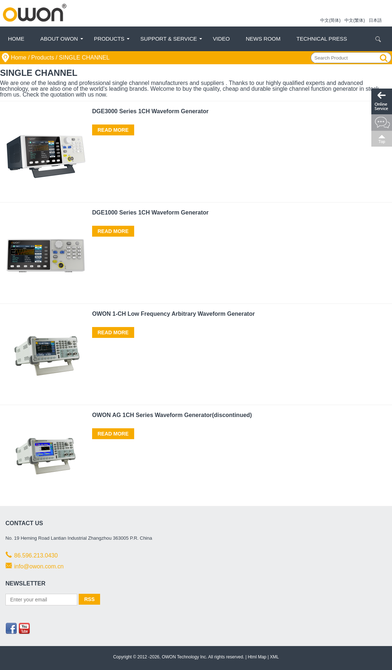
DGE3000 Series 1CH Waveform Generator (150, 111)
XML (274, 656)
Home (16, 39)
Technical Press (322, 39)
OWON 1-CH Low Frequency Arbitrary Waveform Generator (173, 314)
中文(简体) (330, 20)
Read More (113, 130)
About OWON (59, 39)
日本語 (375, 20)
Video (221, 39)
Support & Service (168, 39)
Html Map (257, 656)
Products (109, 39)
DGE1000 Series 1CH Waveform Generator (150, 212)
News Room (263, 39)
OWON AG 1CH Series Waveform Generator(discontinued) (172, 415)
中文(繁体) (354, 20)
